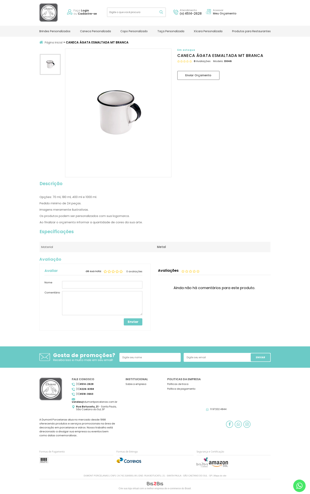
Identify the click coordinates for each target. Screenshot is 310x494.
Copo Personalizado (134, 31)
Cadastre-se (87, 14)
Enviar (133, 322)
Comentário (52, 292)
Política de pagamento (181, 388)
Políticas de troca (177, 384)
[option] (50, 65)
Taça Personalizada (170, 31)
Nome (48, 282)
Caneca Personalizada (95, 31)
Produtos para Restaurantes (251, 31)
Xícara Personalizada (208, 31)
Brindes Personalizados (54, 31)
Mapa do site (220, 475)
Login (85, 10)
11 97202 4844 (218, 409)
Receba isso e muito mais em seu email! (83, 360)
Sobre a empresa (136, 384)
